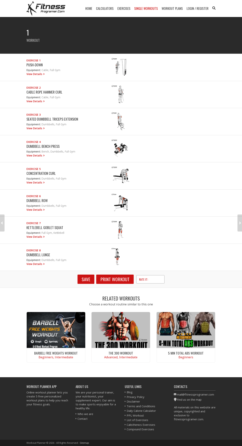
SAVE (86, 279)
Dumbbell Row (37, 200)
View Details (34, 74)
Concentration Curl (41, 173)
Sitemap (84, 442)
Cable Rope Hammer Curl (44, 91)
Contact (83, 418)
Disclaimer (133, 401)
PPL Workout (135, 415)
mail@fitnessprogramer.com (195, 394)
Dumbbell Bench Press (43, 146)
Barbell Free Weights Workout (56, 353)
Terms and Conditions (141, 406)
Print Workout (115, 279)
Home (88, 8)
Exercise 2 (33, 87)
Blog (130, 392)
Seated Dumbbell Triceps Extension (52, 119)
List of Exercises (137, 420)
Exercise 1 (33, 60)
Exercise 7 (33, 223)
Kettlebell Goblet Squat (44, 227)
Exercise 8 (33, 250)
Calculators (105, 8)
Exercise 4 (33, 142)
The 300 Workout (121, 353)
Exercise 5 (33, 169)
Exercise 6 (33, 196)
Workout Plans (172, 8)
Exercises (123, 8)
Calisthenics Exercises (141, 425)
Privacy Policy (135, 397)
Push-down (34, 64)
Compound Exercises (140, 429)
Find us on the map (189, 399)
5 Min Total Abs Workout (186, 353)
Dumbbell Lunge (38, 254)
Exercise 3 (33, 114)
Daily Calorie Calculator (141, 411)
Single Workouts (146, 8)
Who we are (85, 414)
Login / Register (198, 8)
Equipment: (33, 70)
